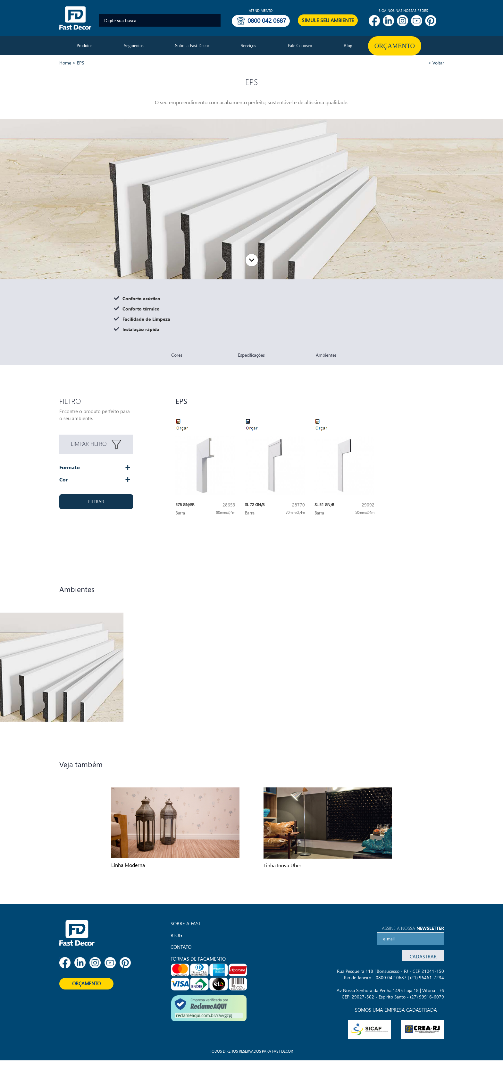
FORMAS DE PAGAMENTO (198, 958)
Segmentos (133, 45)
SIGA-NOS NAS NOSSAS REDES (403, 10)
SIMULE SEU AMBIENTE (328, 20)
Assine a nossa (413, 928)
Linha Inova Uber (282, 865)
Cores (176, 355)
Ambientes (326, 355)
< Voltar (436, 63)
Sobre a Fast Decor (192, 45)
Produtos (85, 45)
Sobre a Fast (186, 923)
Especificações (251, 355)
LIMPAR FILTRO (96, 444)
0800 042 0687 (266, 20)
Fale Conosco (300, 45)
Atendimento (260, 10)
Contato (181, 947)
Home (65, 63)
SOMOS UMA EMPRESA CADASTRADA (396, 1009)
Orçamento (394, 45)
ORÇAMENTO (86, 983)
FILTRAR (96, 501)
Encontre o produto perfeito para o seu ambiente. (94, 414)
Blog (348, 45)
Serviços (248, 45)
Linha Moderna (128, 865)
